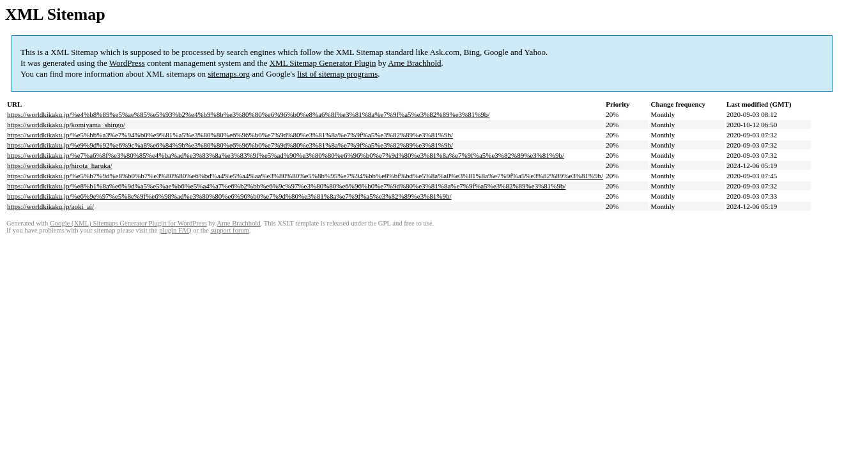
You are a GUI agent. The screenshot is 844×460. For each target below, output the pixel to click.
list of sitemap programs (337, 74)
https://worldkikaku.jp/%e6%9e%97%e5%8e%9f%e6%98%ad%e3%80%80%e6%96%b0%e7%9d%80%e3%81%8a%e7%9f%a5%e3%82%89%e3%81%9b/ (229, 196)
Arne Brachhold (414, 63)
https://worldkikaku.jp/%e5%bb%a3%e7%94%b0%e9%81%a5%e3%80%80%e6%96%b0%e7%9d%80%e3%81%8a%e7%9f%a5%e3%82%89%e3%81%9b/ (230, 135)
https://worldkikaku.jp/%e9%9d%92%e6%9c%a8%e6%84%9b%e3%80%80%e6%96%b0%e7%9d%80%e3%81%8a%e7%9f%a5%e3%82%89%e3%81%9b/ (230, 145)
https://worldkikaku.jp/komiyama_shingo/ (66, 124)
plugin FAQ (175, 230)
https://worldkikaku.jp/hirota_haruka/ (59, 165)
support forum (229, 230)
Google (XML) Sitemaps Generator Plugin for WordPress (128, 223)
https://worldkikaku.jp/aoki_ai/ (50, 206)
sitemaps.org (229, 74)
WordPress (127, 63)
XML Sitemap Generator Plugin (323, 63)
